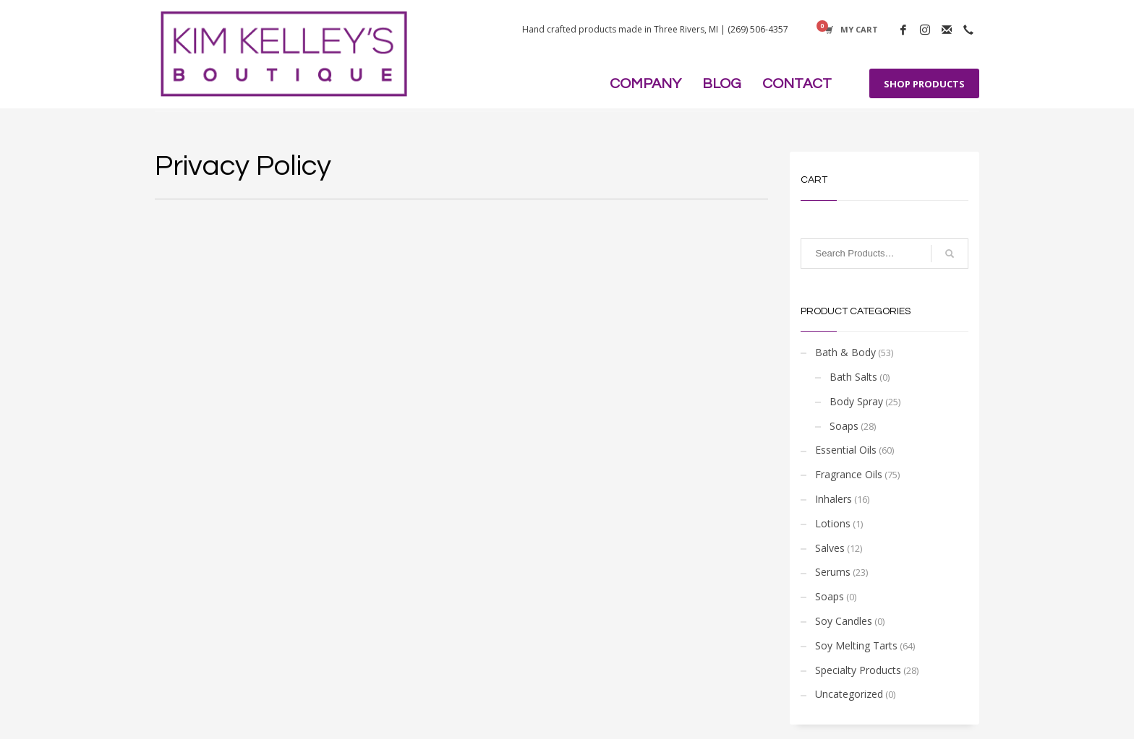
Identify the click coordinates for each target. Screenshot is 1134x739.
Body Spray (856, 401)
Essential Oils (846, 450)
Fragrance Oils (848, 474)
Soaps (844, 426)
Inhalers (833, 499)
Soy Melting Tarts (856, 645)
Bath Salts (853, 377)
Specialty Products (858, 670)
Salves (830, 548)
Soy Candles (843, 621)
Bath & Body (845, 352)
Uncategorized (849, 694)
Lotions (832, 523)
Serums (832, 572)
